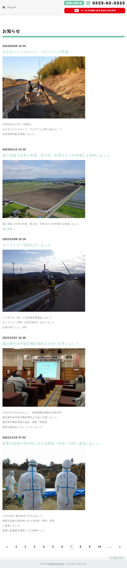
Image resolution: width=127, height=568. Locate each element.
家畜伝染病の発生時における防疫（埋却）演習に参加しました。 (52, 443)
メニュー (9, 7)
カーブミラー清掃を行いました (26, 245)
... (110, 546)
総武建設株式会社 (55, 564)
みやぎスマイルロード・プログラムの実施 (35, 52)
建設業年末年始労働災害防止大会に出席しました (40, 343)
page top (116, 558)
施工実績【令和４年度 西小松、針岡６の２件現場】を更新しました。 (58, 155)
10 (99, 546)
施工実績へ (8, 228)
